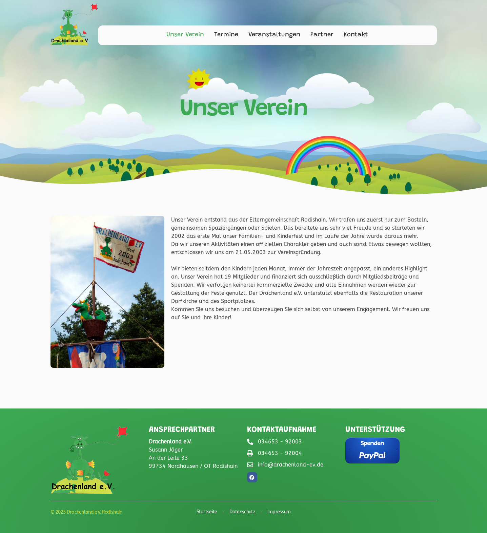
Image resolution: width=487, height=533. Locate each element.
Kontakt (356, 35)
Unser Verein (185, 35)
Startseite (207, 512)
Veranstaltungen (274, 35)
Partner (321, 35)
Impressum (279, 512)
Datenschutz (242, 512)
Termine (226, 35)
